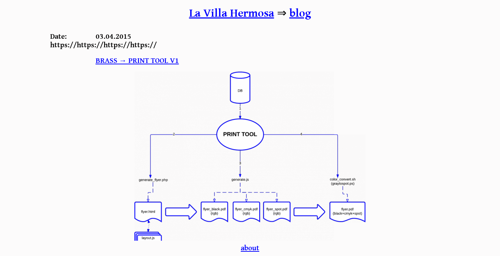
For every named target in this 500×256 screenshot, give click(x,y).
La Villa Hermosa (231, 13)
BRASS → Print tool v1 (137, 60)
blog (300, 13)
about (250, 248)
